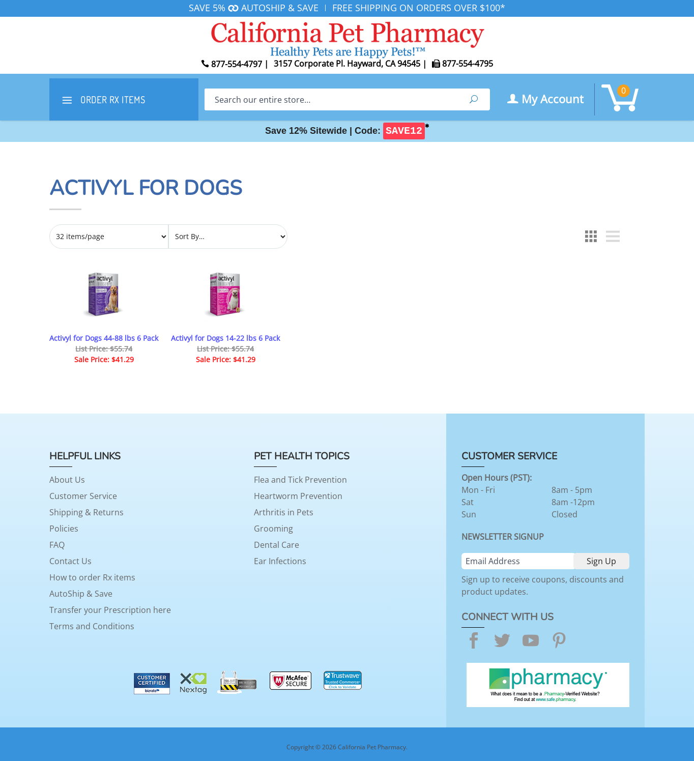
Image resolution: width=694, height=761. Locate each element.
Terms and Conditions (91, 626)
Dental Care (276, 544)
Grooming (273, 528)
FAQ (57, 544)
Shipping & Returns (86, 512)
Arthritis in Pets (283, 512)
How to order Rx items (92, 577)
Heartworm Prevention (298, 496)
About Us (67, 479)
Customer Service (83, 496)
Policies (63, 528)
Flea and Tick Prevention (300, 479)
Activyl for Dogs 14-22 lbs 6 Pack (225, 338)
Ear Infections (280, 561)
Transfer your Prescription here (110, 610)
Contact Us (70, 561)
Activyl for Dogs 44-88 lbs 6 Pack (103, 338)
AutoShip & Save (80, 593)
